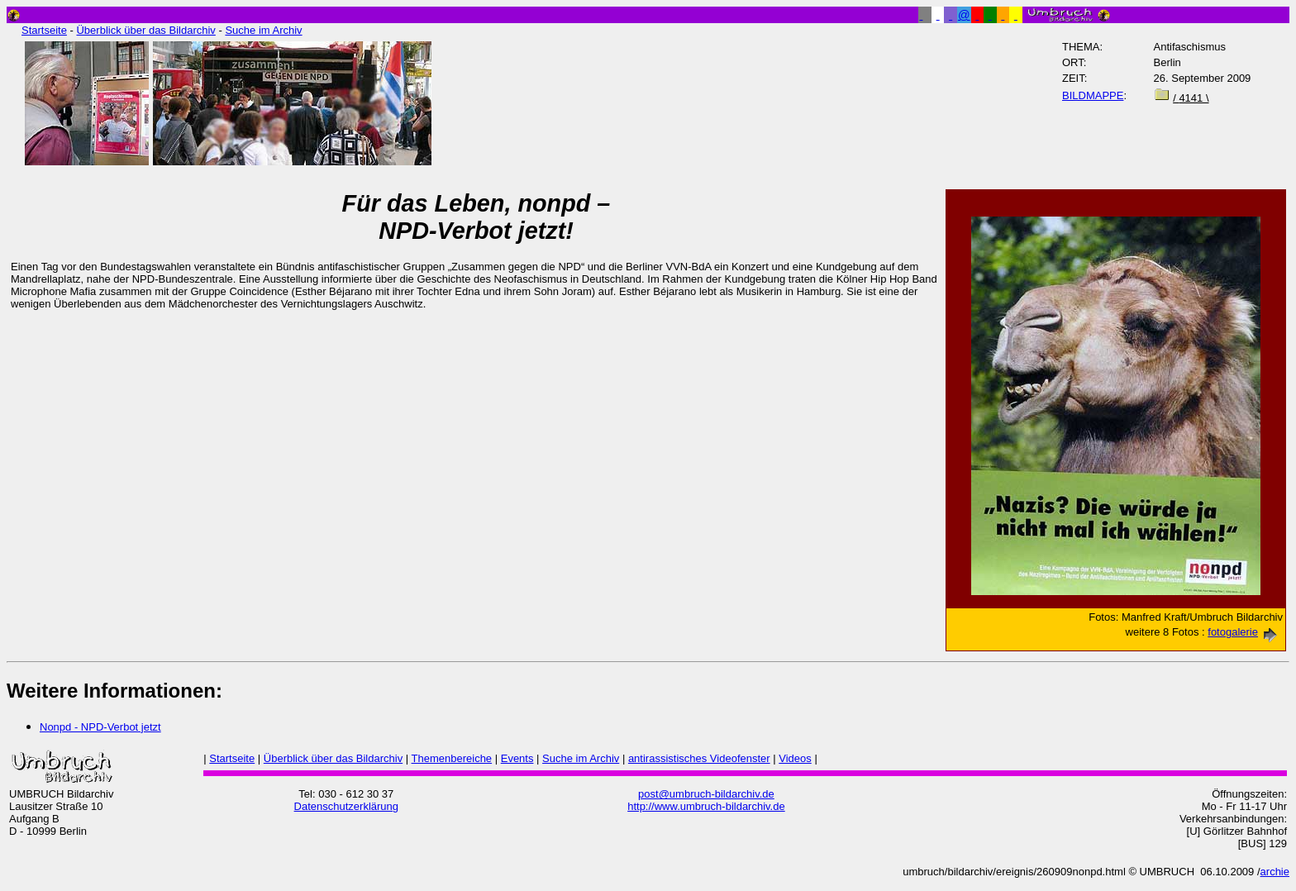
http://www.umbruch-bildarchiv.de (706, 806)
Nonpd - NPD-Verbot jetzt (100, 727)
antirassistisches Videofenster (699, 758)
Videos (795, 758)
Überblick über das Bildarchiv (145, 30)
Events (517, 758)
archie (1274, 871)
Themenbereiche (452, 758)
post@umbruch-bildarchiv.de (706, 794)
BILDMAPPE (1092, 95)
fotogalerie (1245, 632)
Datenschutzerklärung (346, 806)
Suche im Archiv (263, 30)
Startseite (44, 30)
